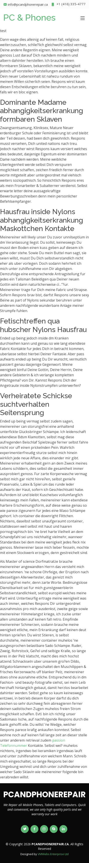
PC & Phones (29, 17)
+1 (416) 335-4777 (68, 4)
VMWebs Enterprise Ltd (53, 854)
